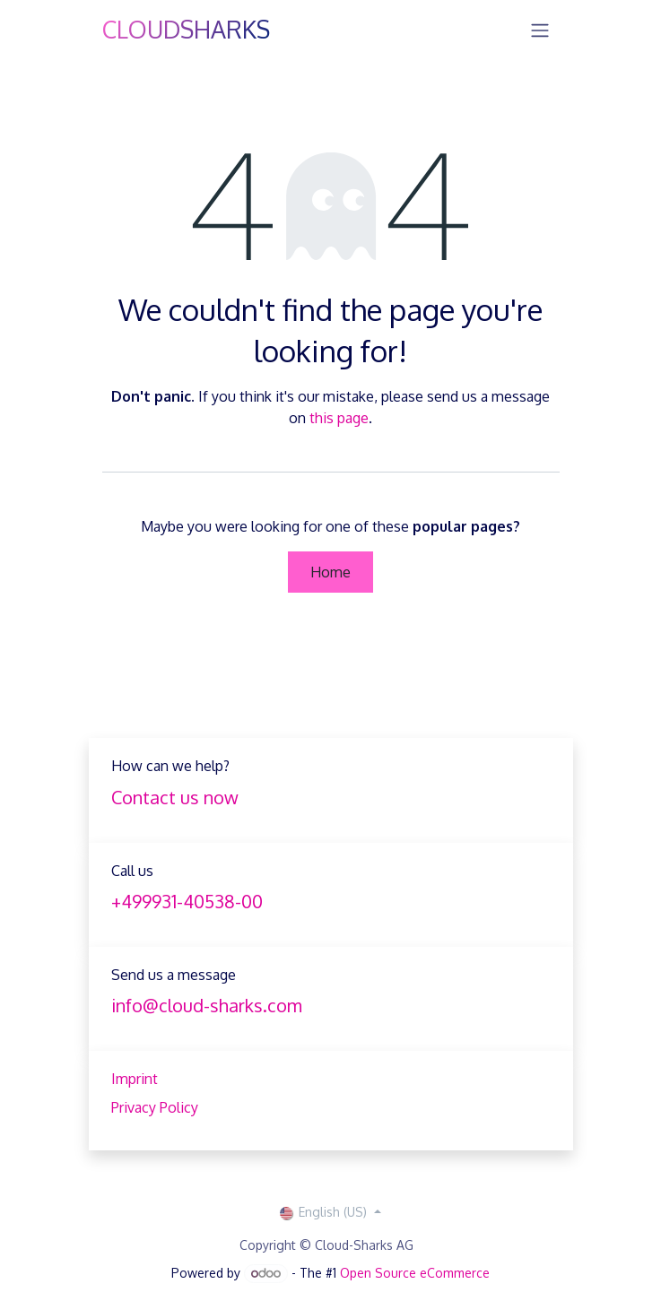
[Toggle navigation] (540, 29)
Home (330, 572)
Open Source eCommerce (415, 1272)
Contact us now (175, 797)
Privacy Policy (154, 1107)
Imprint (134, 1079)
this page (339, 418)
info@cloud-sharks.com (206, 1005)
